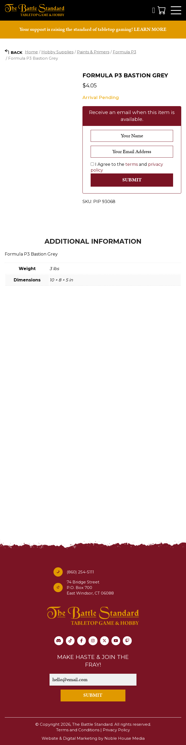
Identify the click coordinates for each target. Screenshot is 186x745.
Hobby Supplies (57, 52)
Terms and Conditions (77, 730)
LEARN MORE (150, 30)
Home (31, 52)
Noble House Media (124, 738)
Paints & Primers (93, 52)
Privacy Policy (116, 730)
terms (131, 164)
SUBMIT (93, 695)
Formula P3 (124, 52)
